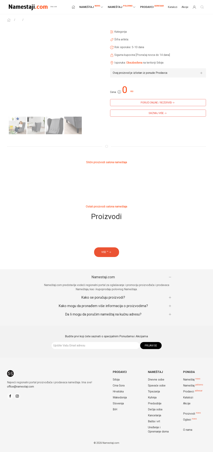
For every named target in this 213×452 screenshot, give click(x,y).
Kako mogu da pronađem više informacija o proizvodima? (103, 306)
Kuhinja (152, 397)
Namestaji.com (103, 277)
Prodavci (152, 6)
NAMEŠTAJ (91, 7)
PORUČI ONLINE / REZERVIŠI (158, 103)
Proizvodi (189, 413)
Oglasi (187, 419)
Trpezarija (154, 391)
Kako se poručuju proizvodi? (103, 297)
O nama (187, 429)
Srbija (116, 379)
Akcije (185, 7)
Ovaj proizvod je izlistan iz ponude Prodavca (140, 72)
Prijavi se (151, 345)
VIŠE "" (106, 252)
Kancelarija (154, 415)
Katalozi (172, 7)
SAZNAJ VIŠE (158, 113)
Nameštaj (189, 379)
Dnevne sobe (156, 379)
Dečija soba (155, 409)
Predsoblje (154, 403)
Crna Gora (119, 385)
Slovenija (118, 403)
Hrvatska (118, 391)
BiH (115, 409)
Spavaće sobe (157, 385)
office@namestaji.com (20, 386)
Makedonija (120, 397)
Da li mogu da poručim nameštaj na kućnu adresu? (103, 314)
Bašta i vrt (154, 421)
